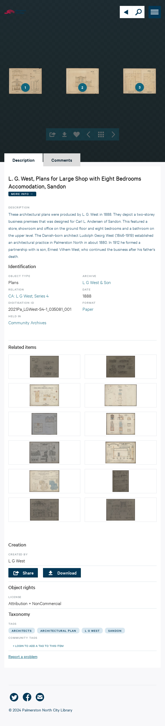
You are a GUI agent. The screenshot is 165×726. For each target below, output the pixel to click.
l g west (92, 631)
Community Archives (27, 322)
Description (23, 160)
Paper (87, 309)
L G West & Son (96, 282)
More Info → (22, 194)
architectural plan (58, 631)
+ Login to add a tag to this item (38, 646)
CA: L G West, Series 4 (28, 295)
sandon (114, 631)
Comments (61, 160)
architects (22, 631)
